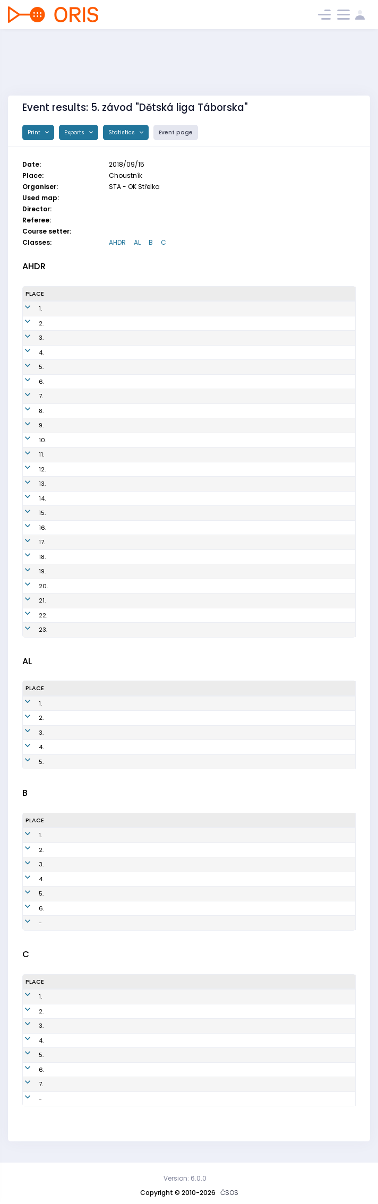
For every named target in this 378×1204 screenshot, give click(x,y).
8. (27, 411)
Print (35, 132)
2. (27, 323)
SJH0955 (188, 732)
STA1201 (193, 381)
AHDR (117, 242)
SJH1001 (187, 703)
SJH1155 (193, 483)
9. (27, 425)
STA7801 (178, 1055)
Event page (176, 132)
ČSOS (229, 1192)
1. (27, 308)
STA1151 (192, 411)
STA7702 (178, 996)
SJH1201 (193, 396)
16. (29, 527)
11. (28, 454)
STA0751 (193, 893)
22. (29, 615)
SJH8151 (177, 1040)
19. (28, 571)
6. (28, 381)
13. (28, 483)
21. (28, 600)
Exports (75, 132)
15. (28, 513)
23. (29, 629)
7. (27, 396)
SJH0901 (194, 850)
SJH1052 (194, 542)
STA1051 (186, 717)
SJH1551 (193, 513)
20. (30, 586)
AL (137, 242)
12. (28, 469)
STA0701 (194, 864)
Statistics (122, 132)
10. (29, 440)
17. (28, 542)
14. (28, 498)
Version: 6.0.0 (185, 1178)
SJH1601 (194, 600)
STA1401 (193, 440)
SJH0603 (195, 835)
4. (27, 352)
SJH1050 (195, 469)
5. (27, 367)
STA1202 (194, 323)
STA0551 (178, 1011)
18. (28, 557)
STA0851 (194, 908)
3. (27, 337)
